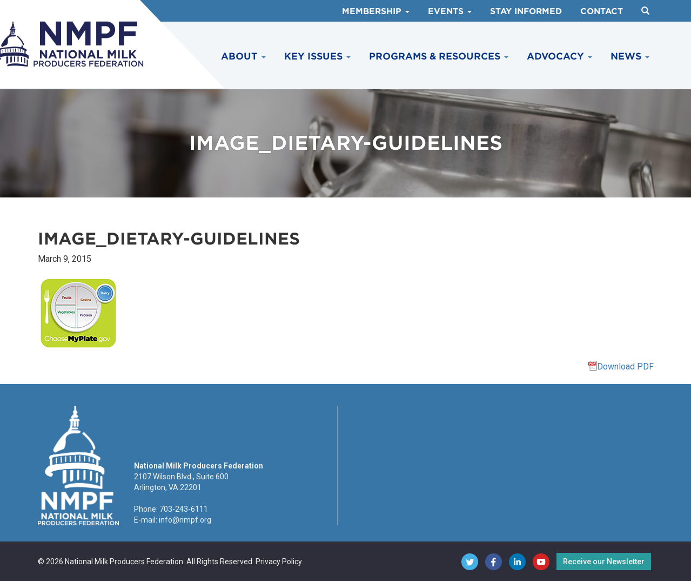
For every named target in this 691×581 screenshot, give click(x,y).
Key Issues (317, 56)
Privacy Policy (278, 561)
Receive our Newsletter (604, 561)
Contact (601, 11)
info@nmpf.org (185, 520)
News (630, 56)
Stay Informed (526, 11)
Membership (376, 11)
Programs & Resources (438, 56)
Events (450, 11)
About (243, 56)
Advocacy (559, 56)
